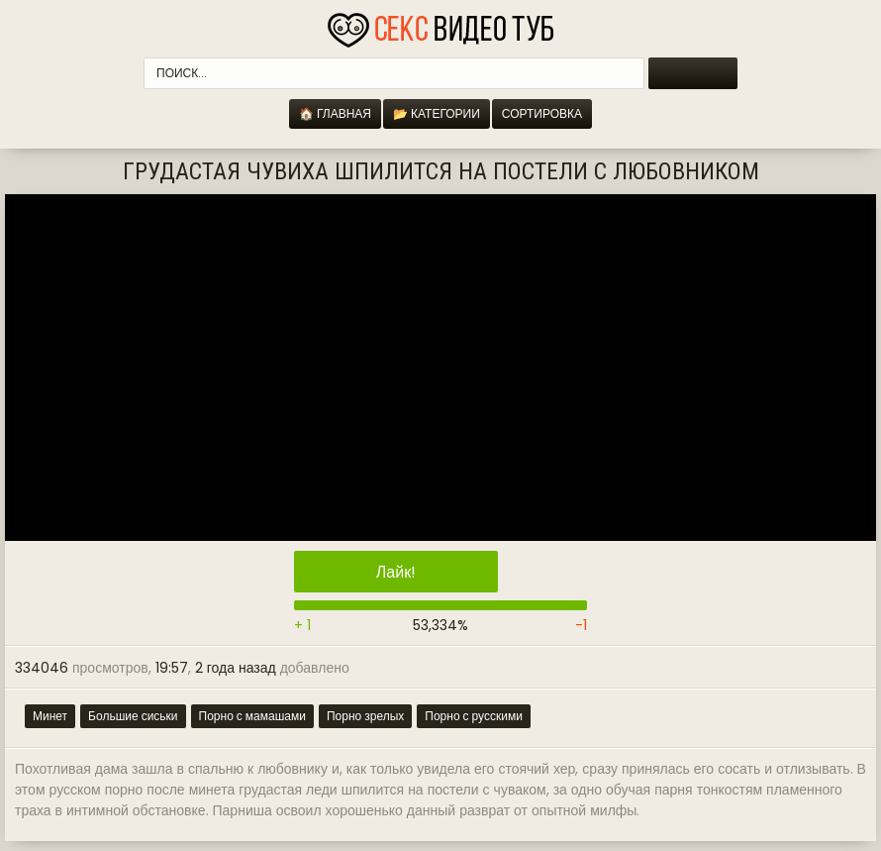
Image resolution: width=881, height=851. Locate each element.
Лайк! (396, 572)
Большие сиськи (132, 715)
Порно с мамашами (252, 715)
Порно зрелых (365, 715)
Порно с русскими (474, 715)
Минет (50, 715)
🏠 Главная (335, 113)
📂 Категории (436, 113)
